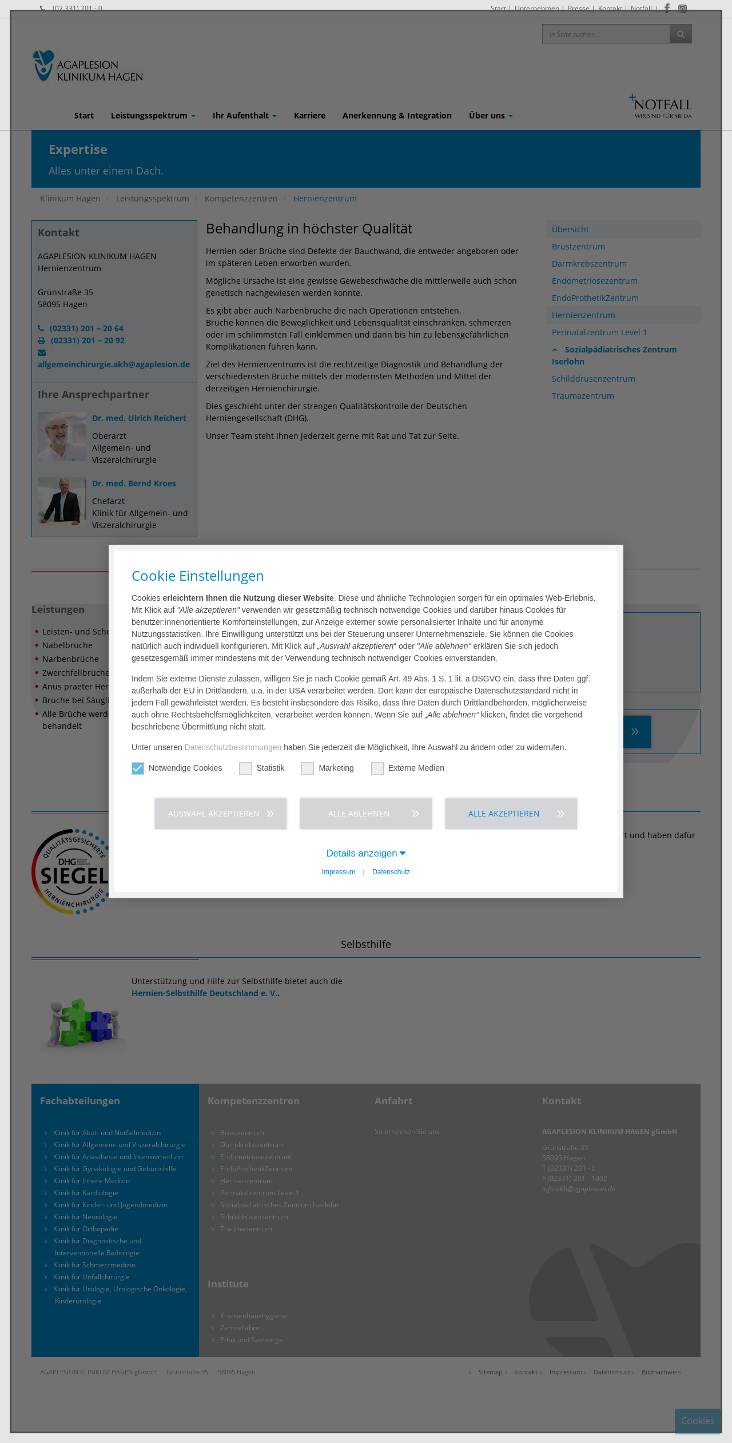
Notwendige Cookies (177, 768)
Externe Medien (407, 768)
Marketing (327, 768)
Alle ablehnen (359, 813)
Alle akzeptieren (504, 813)
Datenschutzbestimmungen (233, 747)
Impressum (339, 872)
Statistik (261, 768)
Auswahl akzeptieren (214, 813)
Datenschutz (391, 872)
